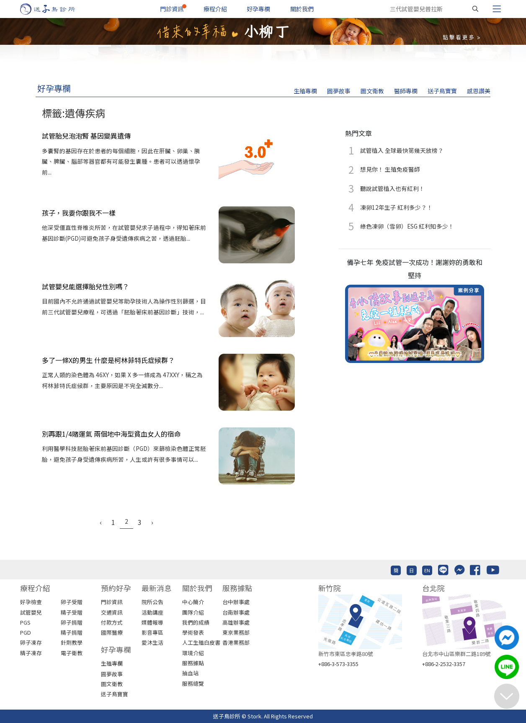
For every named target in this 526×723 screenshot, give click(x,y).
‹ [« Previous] (101, 522)
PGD (25, 632)
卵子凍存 (31, 642)
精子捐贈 (72, 632)
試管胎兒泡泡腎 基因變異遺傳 (86, 136)
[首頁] (55, 9)
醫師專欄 (406, 91)
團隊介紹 (193, 612)
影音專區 (152, 632)
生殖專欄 (305, 91)
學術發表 (193, 632)
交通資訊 (112, 612)
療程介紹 (215, 9)
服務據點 (193, 663)
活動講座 (152, 612)
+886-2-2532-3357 (443, 664)
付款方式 (112, 622)
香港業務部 (236, 642)
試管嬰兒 (31, 612)
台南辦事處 (236, 612)
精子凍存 (31, 653)
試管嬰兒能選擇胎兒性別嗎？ (85, 286)
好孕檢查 (31, 602)
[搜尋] (475, 8)
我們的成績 (195, 622)
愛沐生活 (152, 642)
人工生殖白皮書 (201, 642)
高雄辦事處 (236, 622)
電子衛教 (72, 653)
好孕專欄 (258, 9)
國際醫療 (112, 632)
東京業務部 (236, 632)
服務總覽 (193, 683)
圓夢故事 (339, 91)
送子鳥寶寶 (442, 91)
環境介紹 (193, 653)
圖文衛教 (372, 91)
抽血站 (190, 673)
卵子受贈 (72, 602)
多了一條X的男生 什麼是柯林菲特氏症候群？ (108, 360)
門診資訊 (171, 9)
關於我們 (302, 9)
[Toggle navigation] (496, 8)
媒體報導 (152, 622)
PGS (25, 622)
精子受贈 (72, 612)
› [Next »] (152, 522)
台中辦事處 (236, 602)
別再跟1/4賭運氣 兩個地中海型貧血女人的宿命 (111, 434)
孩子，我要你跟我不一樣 (79, 213)
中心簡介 (193, 602)
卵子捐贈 (72, 622)
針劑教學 (72, 642)
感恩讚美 (478, 91)
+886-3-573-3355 (338, 664)
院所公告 (152, 602)
